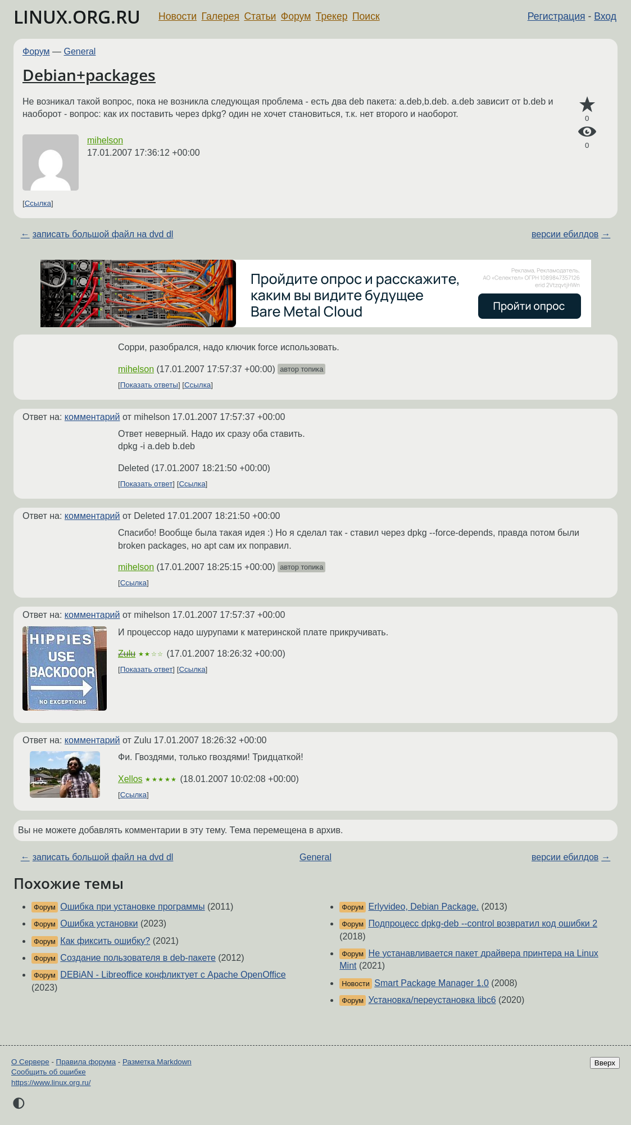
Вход (605, 16)
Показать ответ (146, 484)
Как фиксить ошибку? (105, 941)
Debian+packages (89, 74)
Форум (296, 16)
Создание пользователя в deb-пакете (138, 958)
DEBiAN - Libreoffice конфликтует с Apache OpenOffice (172, 974)
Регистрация (556, 16)
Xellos (130, 779)
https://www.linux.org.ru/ (50, 1082)
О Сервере (30, 1062)
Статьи (260, 16)
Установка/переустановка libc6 (432, 1000)
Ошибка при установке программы (132, 906)
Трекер (332, 16)
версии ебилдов (565, 234)
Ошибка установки (99, 923)
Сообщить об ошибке (48, 1072)
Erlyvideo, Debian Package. (424, 906)
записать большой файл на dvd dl (103, 234)
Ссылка (38, 203)
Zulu (126, 653)
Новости (177, 16)
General (80, 51)
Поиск (366, 16)
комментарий (92, 417)
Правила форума (86, 1062)
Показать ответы (149, 385)
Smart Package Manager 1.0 (431, 983)
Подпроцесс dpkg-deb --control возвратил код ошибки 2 (483, 923)
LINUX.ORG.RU (76, 16)
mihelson (105, 140)
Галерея (220, 16)
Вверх (604, 1063)
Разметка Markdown (157, 1062)
